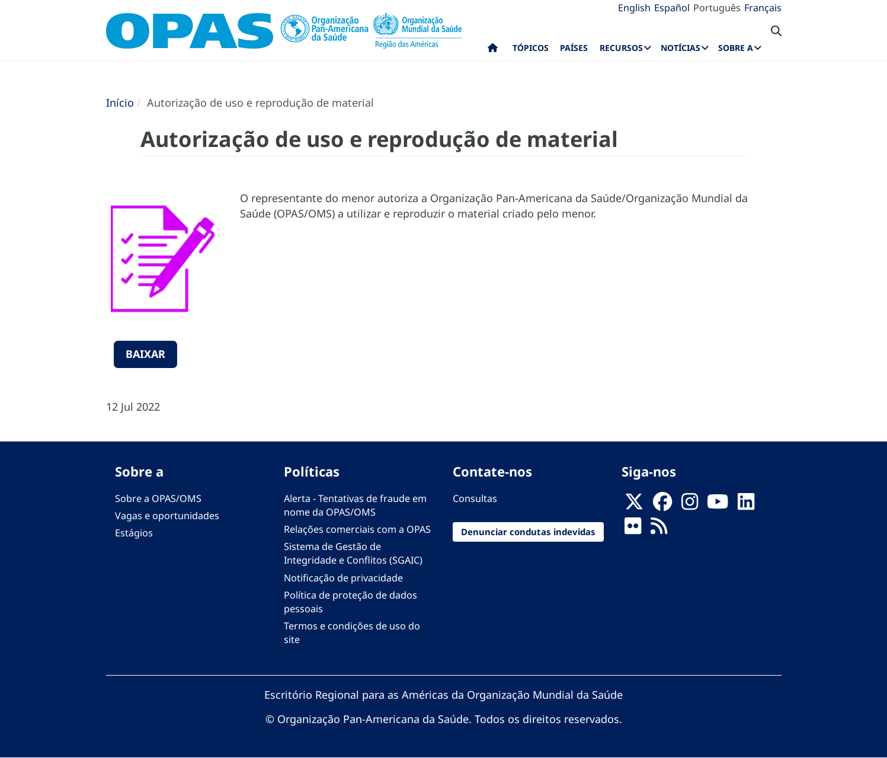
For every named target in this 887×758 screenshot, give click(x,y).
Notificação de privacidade (343, 577)
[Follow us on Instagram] (689, 504)
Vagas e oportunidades (167, 515)
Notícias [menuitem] (680, 47)
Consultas (475, 498)
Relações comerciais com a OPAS (357, 529)
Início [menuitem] (493, 50)
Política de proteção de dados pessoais (350, 602)
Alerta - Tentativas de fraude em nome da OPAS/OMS (355, 505)
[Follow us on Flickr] (633, 529)
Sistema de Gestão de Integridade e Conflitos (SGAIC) (353, 553)
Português (717, 7)
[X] (634, 504)
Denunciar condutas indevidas (528, 532)
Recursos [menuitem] (621, 47)
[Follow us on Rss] (659, 529)
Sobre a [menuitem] (735, 47)
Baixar (145, 354)
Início (120, 102)
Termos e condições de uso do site (352, 632)
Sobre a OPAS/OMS (158, 498)
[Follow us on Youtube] (717, 504)
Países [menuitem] (574, 47)
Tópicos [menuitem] (531, 47)
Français (763, 7)
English (634, 7)
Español (672, 7)
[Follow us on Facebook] (662, 504)
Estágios (134, 532)
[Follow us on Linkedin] (746, 504)
